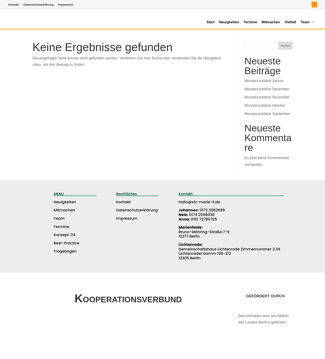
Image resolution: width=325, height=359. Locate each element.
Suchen (285, 45)
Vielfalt (290, 22)
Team (305, 22)
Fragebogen (65, 251)
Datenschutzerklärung (38, 5)
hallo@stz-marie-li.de (199, 202)
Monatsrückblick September (267, 114)
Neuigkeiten (229, 22)
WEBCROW (275, 354)
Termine (250, 22)
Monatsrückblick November (266, 97)
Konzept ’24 (64, 234)
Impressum (66, 5)
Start (210, 22)
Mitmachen (271, 22)
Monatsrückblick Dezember (266, 89)
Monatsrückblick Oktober (264, 105)
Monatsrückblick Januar (264, 81)
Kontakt (13, 5)
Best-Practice (66, 243)
